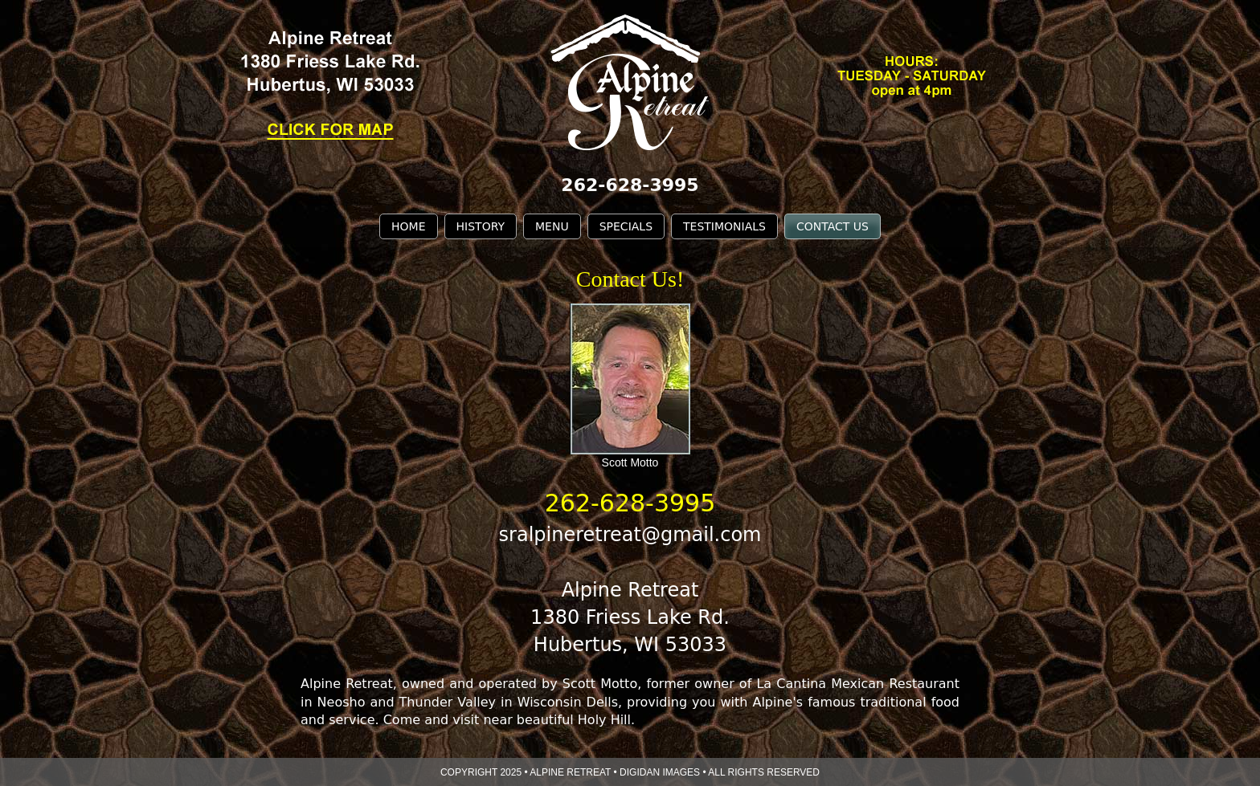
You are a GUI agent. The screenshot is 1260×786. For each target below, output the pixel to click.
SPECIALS (625, 226)
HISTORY (480, 226)
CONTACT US (832, 226)
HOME (408, 226)
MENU (552, 226)
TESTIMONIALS (724, 226)
